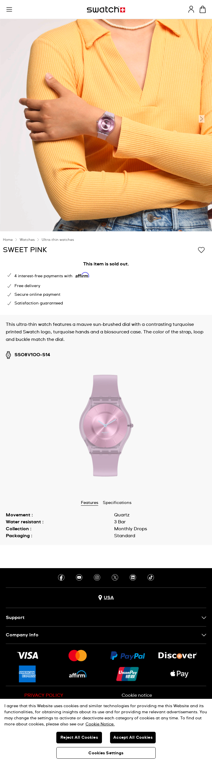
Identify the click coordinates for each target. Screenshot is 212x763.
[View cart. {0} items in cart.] (202, 9)
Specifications (117, 503)
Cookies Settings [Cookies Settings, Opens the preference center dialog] (105, 753)
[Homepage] (106, 9)
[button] (9, 9)
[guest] (191, 9)
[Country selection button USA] (106, 597)
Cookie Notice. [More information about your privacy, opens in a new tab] (100, 724)
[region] (106, 731)
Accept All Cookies (133, 738)
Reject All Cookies (79, 738)
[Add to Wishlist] (201, 249)
